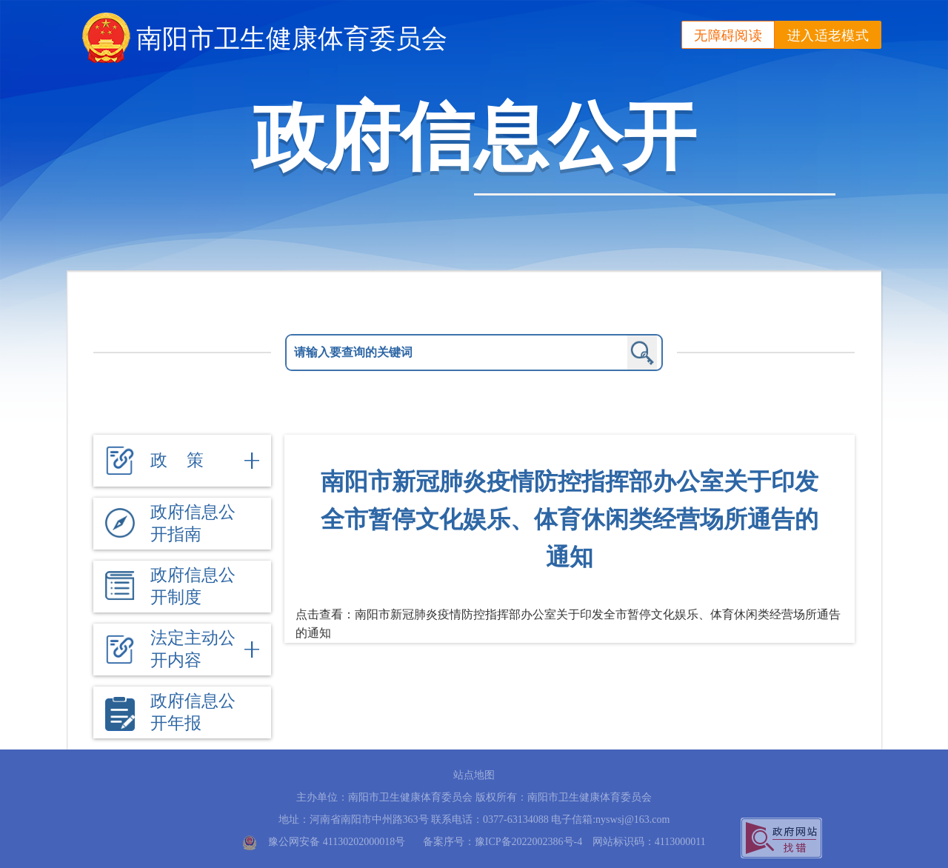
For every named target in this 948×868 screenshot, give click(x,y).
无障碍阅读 (728, 35)
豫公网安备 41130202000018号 (336, 841)
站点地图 (474, 775)
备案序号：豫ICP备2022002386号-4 (502, 841)
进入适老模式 (828, 35)
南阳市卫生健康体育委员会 (291, 38)
